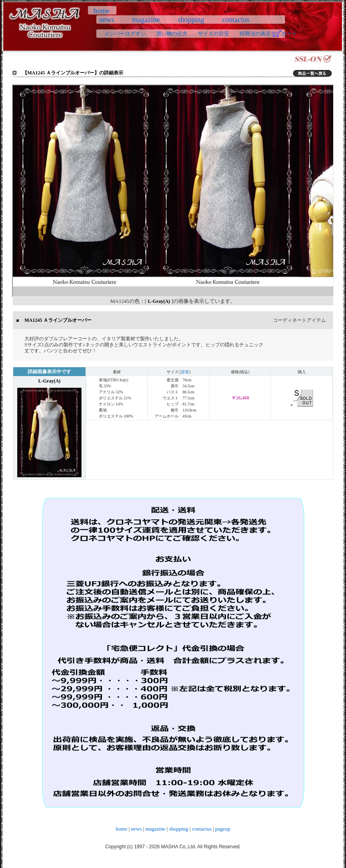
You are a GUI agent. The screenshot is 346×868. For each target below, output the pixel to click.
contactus (235, 20)
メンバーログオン (125, 34)
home (102, 11)
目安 (185, 372)
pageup (222, 829)
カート (289, 34)
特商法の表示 (255, 34)
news (107, 20)
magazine (146, 20)
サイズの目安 (213, 34)
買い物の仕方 (171, 34)
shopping (191, 20)
